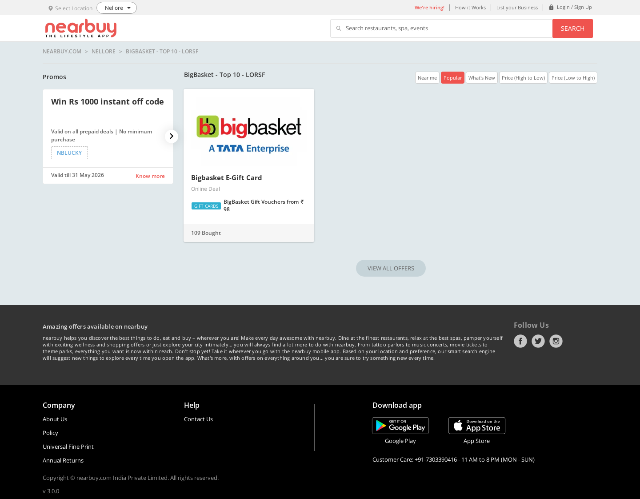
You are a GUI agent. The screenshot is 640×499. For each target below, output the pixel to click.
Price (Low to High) (573, 77)
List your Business (517, 7)
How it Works (470, 7)
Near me (427, 77)
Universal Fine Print (68, 447)
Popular (453, 77)
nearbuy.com (62, 51)
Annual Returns (63, 460)
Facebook (520, 341)
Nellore (104, 51)
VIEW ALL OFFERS (391, 268)
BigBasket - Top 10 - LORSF (162, 51)
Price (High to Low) (523, 77)
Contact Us (198, 419)
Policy (50, 433)
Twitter (538, 341)
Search (572, 28)
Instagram (556, 341)
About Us (55, 419)
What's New (481, 77)
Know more (150, 176)
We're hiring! (429, 7)
